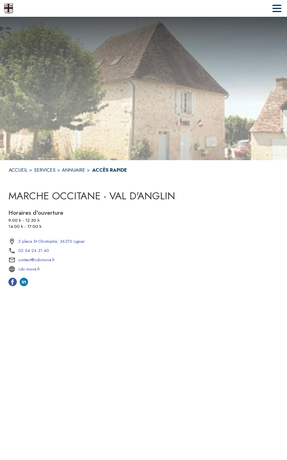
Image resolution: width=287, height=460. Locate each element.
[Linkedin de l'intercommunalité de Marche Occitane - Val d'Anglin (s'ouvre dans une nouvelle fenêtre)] (24, 284)
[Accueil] (8, 8)
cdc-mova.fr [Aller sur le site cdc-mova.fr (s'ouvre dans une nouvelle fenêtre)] (29, 269)
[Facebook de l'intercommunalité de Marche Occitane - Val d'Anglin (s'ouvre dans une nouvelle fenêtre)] (12, 284)
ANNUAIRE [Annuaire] (73, 170)
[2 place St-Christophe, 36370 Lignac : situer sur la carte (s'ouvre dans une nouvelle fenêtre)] (51, 241)
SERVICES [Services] (44, 170)
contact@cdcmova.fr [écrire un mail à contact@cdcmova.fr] (36, 260)
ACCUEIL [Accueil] (18, 170)
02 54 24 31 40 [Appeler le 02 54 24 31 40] (33, 250)
